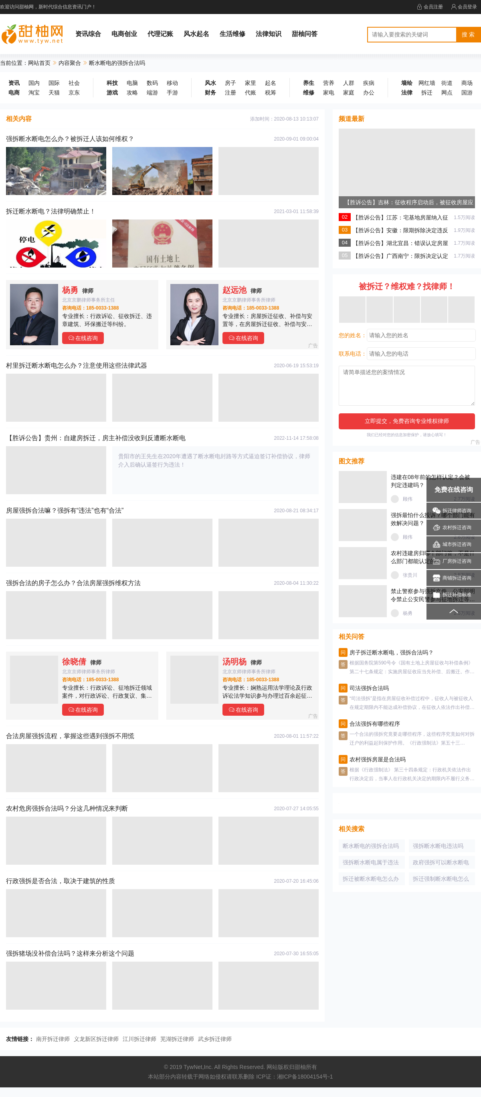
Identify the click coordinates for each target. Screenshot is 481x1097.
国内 (34, 83)
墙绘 (406, 83)
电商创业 (124, 33)
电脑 (132, 83)
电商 (14, 92)
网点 (447, 92)
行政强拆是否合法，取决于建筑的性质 (60, 881)
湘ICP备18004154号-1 (305, 1076)
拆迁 (426, 92)
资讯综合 (88, 33)
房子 (230, 83)
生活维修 (232, 33)
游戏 (112, 92)
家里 (250, 83)
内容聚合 (70, 63)
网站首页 (39, 63)
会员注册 (430, 7)
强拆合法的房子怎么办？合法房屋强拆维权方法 (73, 583)
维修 (308, 92)
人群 (348, 83)
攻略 (132, 92)
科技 (112, 83)
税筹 (270, 92)
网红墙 (426, 83)
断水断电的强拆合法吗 (371, 846)
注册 (230, 92)
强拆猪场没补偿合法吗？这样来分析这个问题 (70, 953)
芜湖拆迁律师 (177, 1039)
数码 (152, 83)
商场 (467, 83)
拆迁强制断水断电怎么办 (441, 880)
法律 (406, 92)
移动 (172, 83)
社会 (74, 83)
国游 (467, 92)
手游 (172, 92)
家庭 (348, 92)
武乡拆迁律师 (215, 1039)
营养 (328, 83)
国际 (54, 83)
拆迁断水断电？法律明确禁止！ (51, 211)
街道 (447, 83)
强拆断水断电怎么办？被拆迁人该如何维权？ (70, 138)
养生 (308, 83)
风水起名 (196, 33)
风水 (210, 83)
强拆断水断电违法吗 (438, 846)
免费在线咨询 (454, 489)
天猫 (54, 92)
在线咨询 (83, 338)
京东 (74, 92)
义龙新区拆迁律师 (96, 1039)
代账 (250, 92)
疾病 (368, 83)
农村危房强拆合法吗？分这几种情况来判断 (67, 808)
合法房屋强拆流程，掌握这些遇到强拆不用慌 (70, 736)
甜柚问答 (304, 33)
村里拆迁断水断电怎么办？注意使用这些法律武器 (76, 365)
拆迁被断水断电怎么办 (371, 879)
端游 (152, 92)
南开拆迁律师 (53, 1039)
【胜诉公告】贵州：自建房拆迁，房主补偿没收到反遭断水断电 (96, 438)
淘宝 (34, 92)
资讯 (14, 83)
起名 (270, 83)
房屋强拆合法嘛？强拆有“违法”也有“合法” (64, 510)
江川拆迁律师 (139, 1039)
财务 (210, 92)
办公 (368, 92)
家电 (328, 92)
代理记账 (160, 33)
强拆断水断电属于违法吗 (371, 864)
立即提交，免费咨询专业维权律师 (407, 421)
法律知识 (268, 33)
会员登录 (464, 7)
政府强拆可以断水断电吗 (441, 864)
